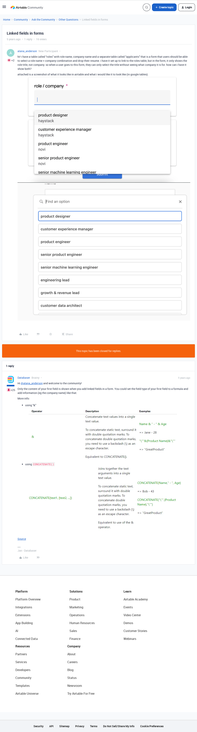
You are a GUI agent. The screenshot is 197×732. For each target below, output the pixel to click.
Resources (22, 646)
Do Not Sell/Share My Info (118, 726)
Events (128, 607)
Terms (93, 726)
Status (72, 678)
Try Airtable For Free (80, 693)
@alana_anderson (32, 383)
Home (6, 19)
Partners (21, 654)
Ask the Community (43, 19)
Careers (72, 662)
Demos (128, 623)
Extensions (22, 615)
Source (22, 539)
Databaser (24, 377)
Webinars (130, 639)
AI (16, 631)
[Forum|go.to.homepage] (27, 7)
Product (74, 599)
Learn (127, 591)
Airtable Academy (136, 599)
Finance (74, 639)
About (71, 654)
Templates (22, 686)
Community (21, 19)
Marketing (76, 607)
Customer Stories (135, 631)
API (51, 726)
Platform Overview (28, 599)
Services (21, 662)
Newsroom (74, 686)
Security (38, 726)
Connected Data (26, 639)
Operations (76, 615)
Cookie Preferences (152, 726)
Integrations (23, 607)
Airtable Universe (26, 693)
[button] (4, 8)
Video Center (132, 615)
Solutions (76, 591)
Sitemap (64, 726)
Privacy (79, 726)
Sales (73, 631)
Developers (22, 670)
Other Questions (68, 19)
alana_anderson (27, 51)
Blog (70, 670)
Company (73, 646)
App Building (24, 623)
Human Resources (82, 623)
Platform (21, 591)
